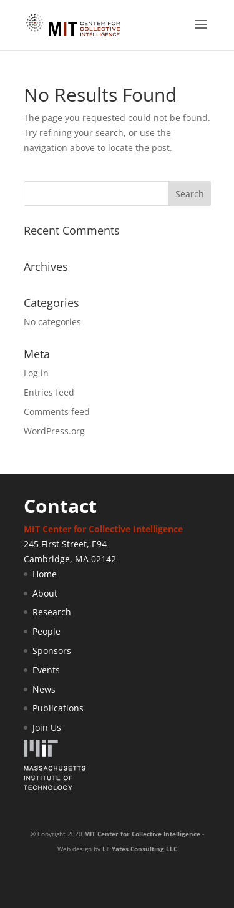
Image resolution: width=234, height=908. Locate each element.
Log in (36, 373)
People (46, 631)
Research (51, 612)
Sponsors (51, 651)
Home (44, 574)
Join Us (46, 727)
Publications (58, 708)
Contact (60, 506)
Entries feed (49, 392)
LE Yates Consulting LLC (139, 848)
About (44, 593)
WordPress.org (54, 431)
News (44, 689)
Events (46, 670)
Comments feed (57, 411)
